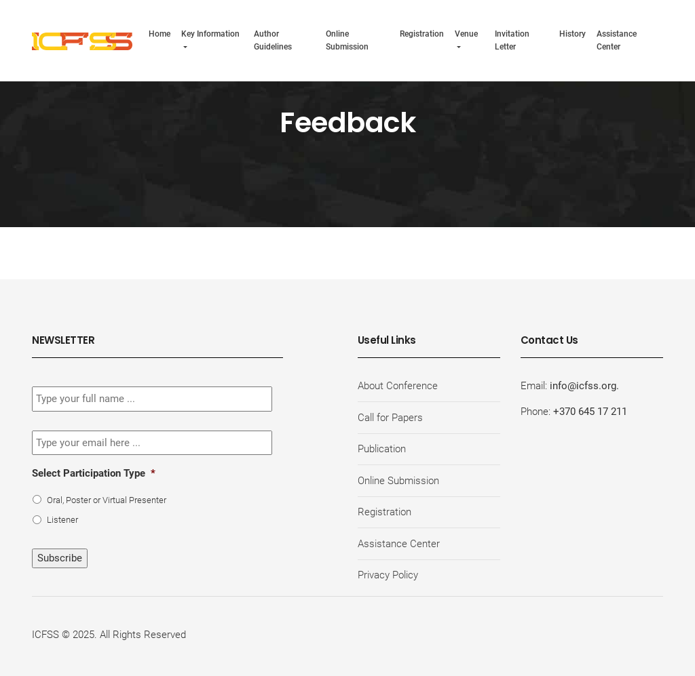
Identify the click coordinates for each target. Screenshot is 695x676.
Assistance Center (617, 40)
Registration (422, 33)
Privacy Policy (388, 575)
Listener (62, 520)
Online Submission (347, 40)
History (572, 33)
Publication (382, 449)
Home (159, 33)
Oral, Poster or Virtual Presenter (106, 500)
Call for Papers (390, 418)
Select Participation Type (93, 473)
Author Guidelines (273, 40)
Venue (466, 33)
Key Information (210, 33)
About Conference (398, 386)
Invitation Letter (512, 40)
